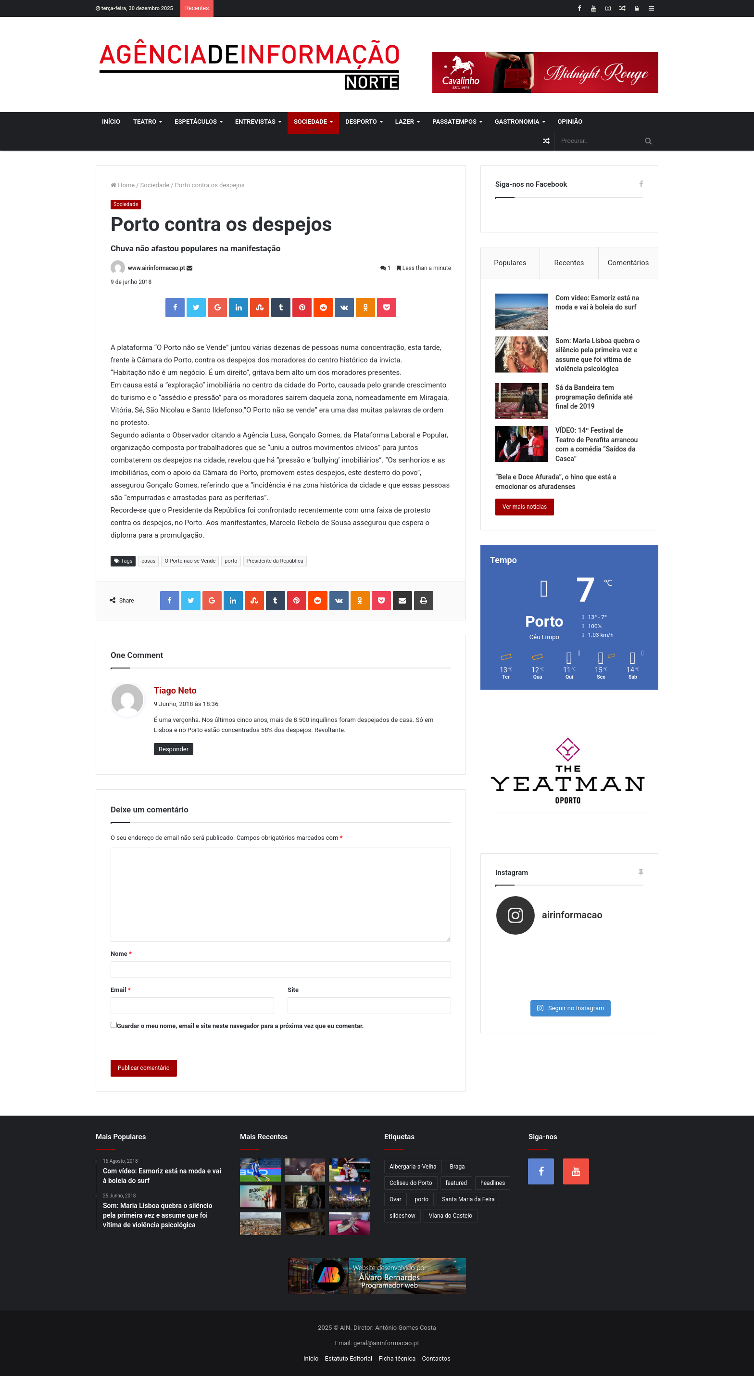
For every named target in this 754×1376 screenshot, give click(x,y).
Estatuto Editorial (349, 1358)
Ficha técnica (397, 1358)
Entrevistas (255, 121)
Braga (457, 1166)
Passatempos (454, 121)
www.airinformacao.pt (156, 268)
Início (111, 121)
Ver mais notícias (525, 506)
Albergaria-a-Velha (413, 1166)
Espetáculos (196, 121)
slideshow (402, 1215)
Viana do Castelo (450, 1215)
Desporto (361, 121)
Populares (510, 262)
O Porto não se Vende (189, 561)
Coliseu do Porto (411, 1183)
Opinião (570, 121)
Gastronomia (517, 121)
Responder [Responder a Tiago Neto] (173, 749)
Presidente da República (275, 561)
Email (121, 989)
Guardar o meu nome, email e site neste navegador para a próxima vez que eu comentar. (240, 1025)
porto (231, 561)
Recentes (569, 262)
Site (293, 989)
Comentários (628, 262)
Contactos (436, 1358)
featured (456, 1183)
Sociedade (310, 121)
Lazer (404, 121)
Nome (121, 953)
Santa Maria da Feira (468, 1199)
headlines (492, 1183)
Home (123, 185)
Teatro (144, 121)
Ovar (396, 1199)
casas (148, 561)
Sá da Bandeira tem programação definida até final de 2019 (594, 397)
